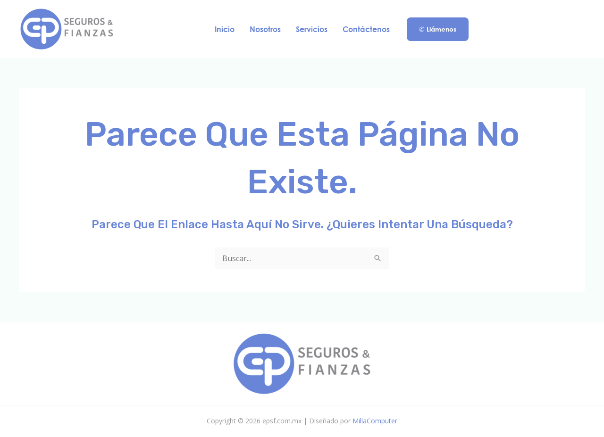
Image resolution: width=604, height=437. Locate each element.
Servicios (311, 29)
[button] (438, 29)
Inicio (225, 29)
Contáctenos (366, 29)
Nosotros (265, 29)
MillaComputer (374, 420)
